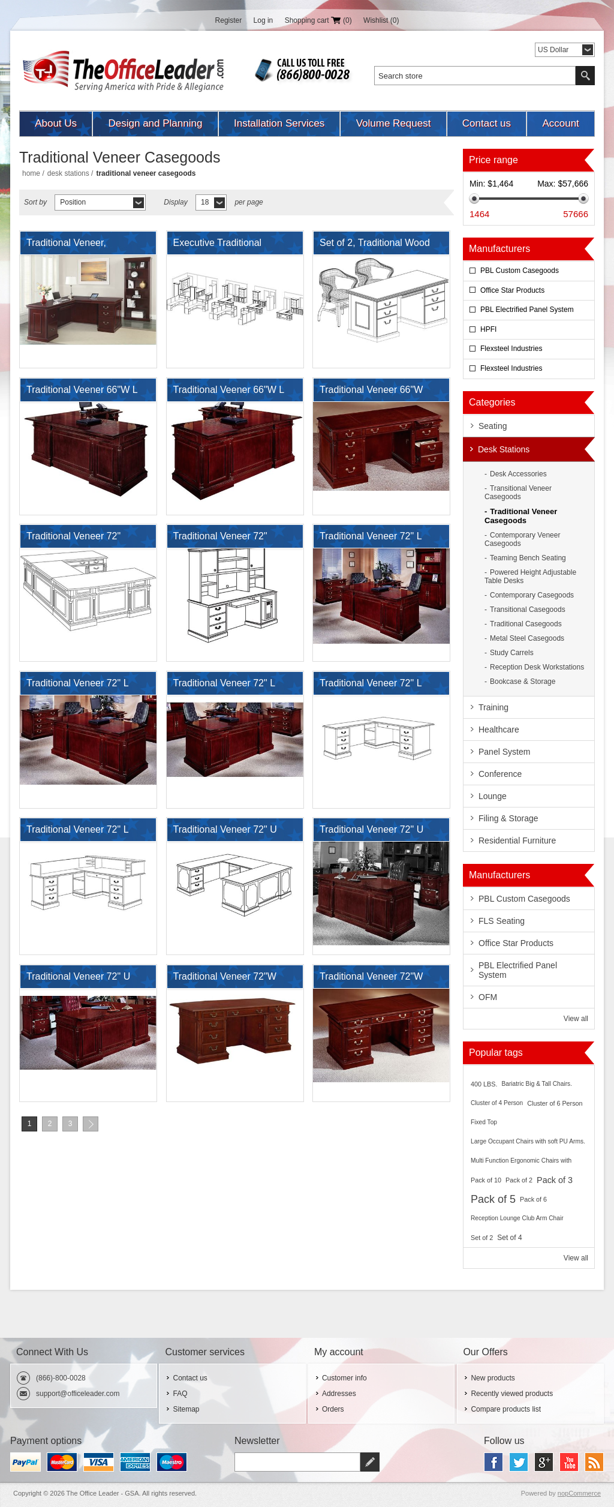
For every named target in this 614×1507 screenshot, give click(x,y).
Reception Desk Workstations (537, 667)
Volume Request (393, 123)
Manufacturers (499, 249)
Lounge (492, 796)
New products (492, 1378)
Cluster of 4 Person (497, 1103)
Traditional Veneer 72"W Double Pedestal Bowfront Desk (228, 979)
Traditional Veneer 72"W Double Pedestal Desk (371, 979)
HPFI (488, 329)
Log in (263, 20)
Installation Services (279, 123)
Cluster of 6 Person (554, 1103)
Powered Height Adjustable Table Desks (530, 576)
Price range (493, 160)
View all (576, 1018)
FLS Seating (501, 921)
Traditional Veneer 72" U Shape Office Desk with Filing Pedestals (225, 832)
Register (228, 20)
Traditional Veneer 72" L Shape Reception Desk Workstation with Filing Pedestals (77, 832)
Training (493, 707)
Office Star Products (512, 290)
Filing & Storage (508, 818)
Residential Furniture (517, 840)
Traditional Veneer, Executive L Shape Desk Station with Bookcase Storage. (78, 246)
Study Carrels (512, 653)
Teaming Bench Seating (528, 558)
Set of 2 (482, 1237)
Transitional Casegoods (527, 609)
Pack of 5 (493, 1199)
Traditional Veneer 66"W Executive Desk (371, 393)
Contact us (486, 123)
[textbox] (475, 75)
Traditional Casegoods (526, 624)
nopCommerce (579, 1493)
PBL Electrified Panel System (527, 309)
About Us (56, 123)
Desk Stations (68, 173)
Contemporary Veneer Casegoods (522, 539)
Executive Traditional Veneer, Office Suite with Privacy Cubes (225, 246)
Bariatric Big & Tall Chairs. (536, 1083)
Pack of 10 (486, 1180)
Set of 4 (509, 1237)
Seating (492, 426)
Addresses (339, 1393)
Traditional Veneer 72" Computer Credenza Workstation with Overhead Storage (230, 539)
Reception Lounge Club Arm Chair (517, 1218)
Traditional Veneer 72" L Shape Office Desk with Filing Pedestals (371, 686)
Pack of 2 (518, 1180)
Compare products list (506, 1409)
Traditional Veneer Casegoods (520, 516)
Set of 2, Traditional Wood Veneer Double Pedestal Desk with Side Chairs (375, 246)
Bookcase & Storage (522, 681)
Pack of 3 (555, 1180)
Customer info (344, 1378)
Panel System (504, 751)
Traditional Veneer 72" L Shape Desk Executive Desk (87, 686)
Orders (333, 1409)
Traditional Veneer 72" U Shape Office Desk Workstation (371, 832)
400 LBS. (484, 1084)
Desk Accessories (518, 474)
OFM (487, 997)
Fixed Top (484, 1122)
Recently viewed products (512, 1393)
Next (90, 1123)
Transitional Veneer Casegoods (518, 492)
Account (560, 123)
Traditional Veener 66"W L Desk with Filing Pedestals (82, 393)
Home (31, 173)
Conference (500, 774)
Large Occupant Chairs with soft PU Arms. (528, 1141)
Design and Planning (156, 123)
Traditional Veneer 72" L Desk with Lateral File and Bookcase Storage (375, 539)
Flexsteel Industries (511, 348)
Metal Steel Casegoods (527, 638)
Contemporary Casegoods (532, 595)
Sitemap (186, 1409)
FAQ (180, 1393)
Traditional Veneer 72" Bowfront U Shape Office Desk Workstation (79, 539)
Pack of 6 (533, 1199)
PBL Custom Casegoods (519, 270)
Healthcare (498, 729)
